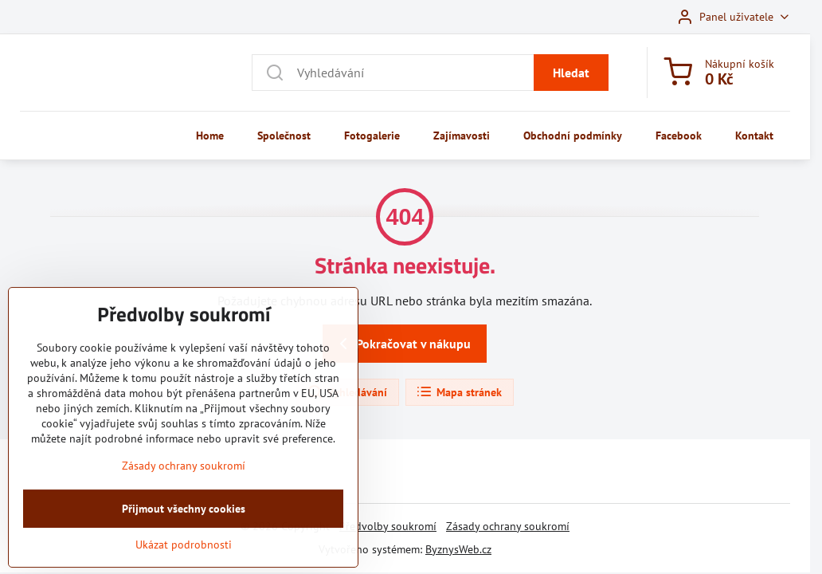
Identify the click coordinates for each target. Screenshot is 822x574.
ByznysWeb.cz (458, 549)
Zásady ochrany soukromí (508, 526)
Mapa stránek (459, 392)
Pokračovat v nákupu (402, 343)
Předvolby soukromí (387, 526)
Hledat (571, 73)
